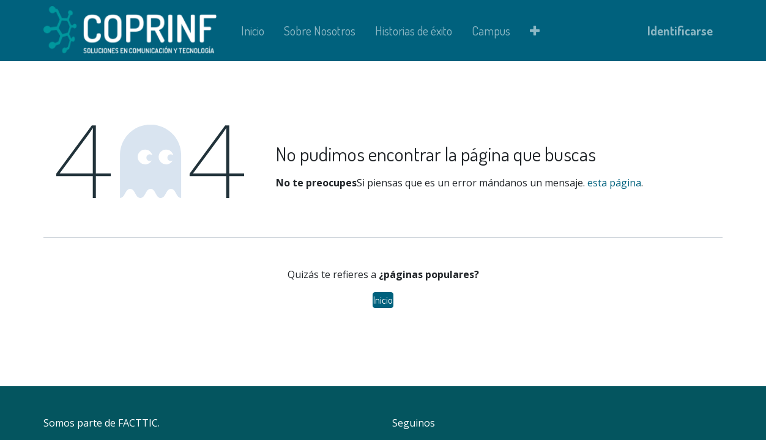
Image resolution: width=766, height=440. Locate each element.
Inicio (383, 300)
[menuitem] (252, 30)
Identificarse (680, 30)
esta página (614, 182)
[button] (534, 30)
